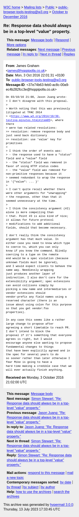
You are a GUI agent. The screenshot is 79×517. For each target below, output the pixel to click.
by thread (14, 487)
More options (16, 45)
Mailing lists (33, 7)
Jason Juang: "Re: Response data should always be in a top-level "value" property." (38, 417)
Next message (49, 49)
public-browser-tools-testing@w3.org (39, 80)
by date (65, 482)
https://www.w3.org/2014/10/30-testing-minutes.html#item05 (33, 118)
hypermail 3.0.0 (61, 504)
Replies (69, 54)
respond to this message (46, 473)
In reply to (30, 54)
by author (48, 487)
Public (50, 7)
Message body (42, 40)
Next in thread (50, 54)
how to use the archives (33, 492)
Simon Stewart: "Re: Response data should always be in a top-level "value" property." (38, 403)
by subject (31, 487)
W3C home (11, 7)
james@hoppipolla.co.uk (26, 70)
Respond (62, 40)
